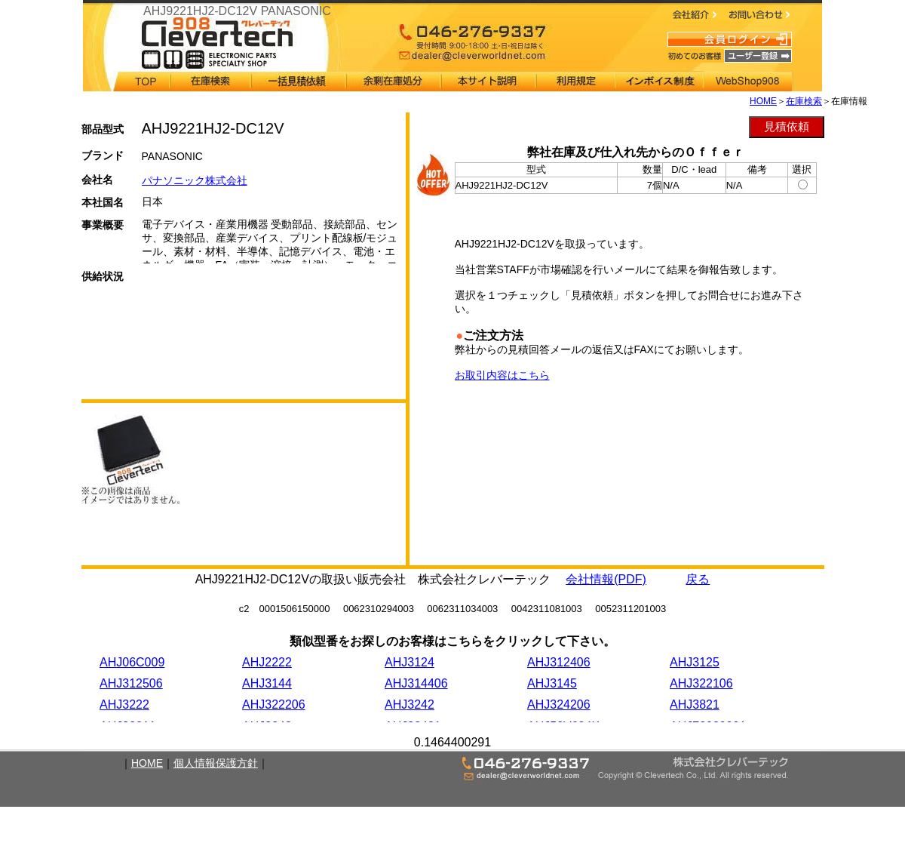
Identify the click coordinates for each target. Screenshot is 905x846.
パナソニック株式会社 (194, 180)
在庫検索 (804, 101)
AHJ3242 (409, 704)
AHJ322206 (273, 704)
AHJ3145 (552, 683)
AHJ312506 (131, 683)
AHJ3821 (694, 704)
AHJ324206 (559, 704)
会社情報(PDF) (606, 579)
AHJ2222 (267, 662)
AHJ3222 (124, 704)
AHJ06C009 (132, 662)
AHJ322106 (701, 683)
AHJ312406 (559, 662)
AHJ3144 (267, 683)
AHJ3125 (694, 662)
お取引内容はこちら (502, 375)
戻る (698, 579)
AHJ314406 (416, 683)
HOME (763, 101)
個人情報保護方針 (215, 763)
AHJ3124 (409, 662)
